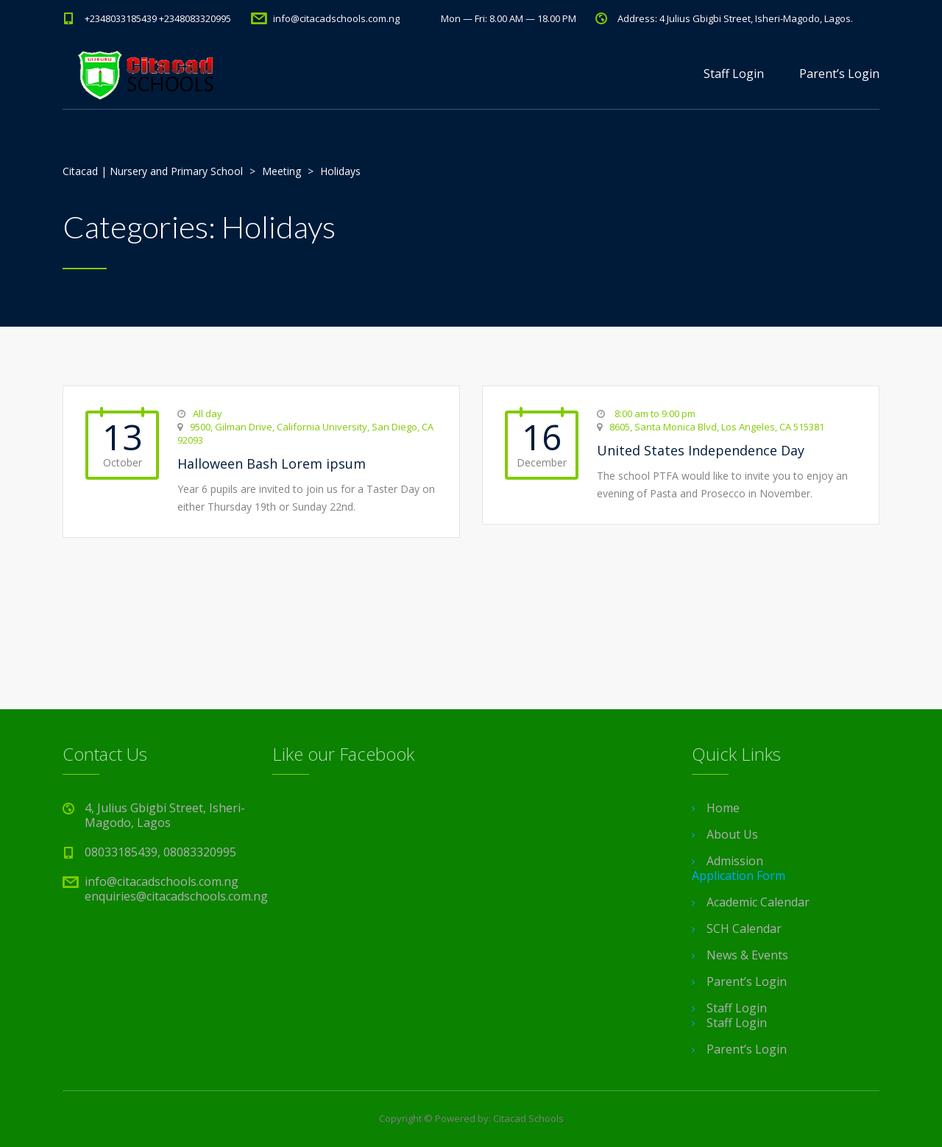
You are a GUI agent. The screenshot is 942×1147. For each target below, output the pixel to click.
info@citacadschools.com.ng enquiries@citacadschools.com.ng (176, 888)
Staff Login (734, 73)
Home (723, 807)
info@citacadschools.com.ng (336, 18)
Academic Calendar (758, 902)
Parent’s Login (839, 73)
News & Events (747, 955)
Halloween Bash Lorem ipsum (271, 463)
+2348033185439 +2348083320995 (158, 18)
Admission (734, 860)
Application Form (738, 875)
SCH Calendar (744, 928)
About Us (732, 834)
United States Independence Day (700, 450)
